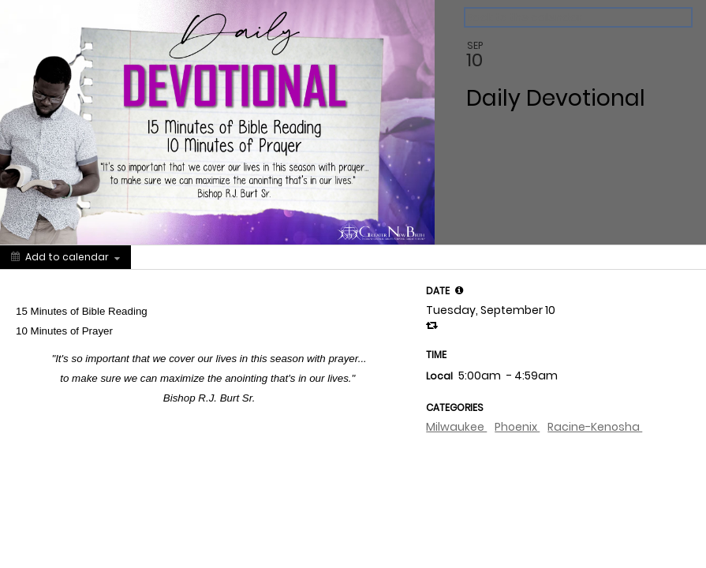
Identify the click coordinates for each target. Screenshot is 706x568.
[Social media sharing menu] (160, 257)
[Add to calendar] (65, 257)
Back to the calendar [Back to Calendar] (524, 17)
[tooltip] (459, 290)
